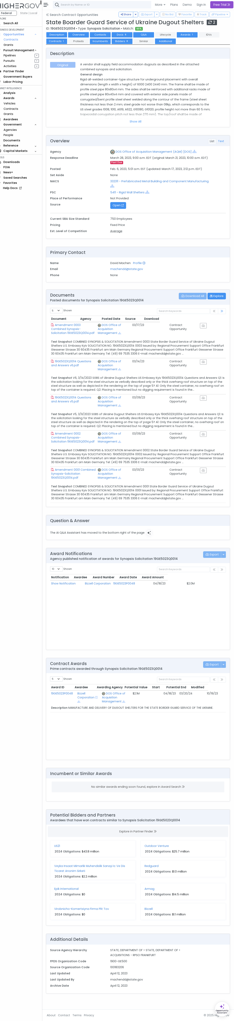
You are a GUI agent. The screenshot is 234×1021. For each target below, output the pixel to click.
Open (121, 205)
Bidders (127, 41)
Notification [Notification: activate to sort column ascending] (65, 585)
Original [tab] (67, 65)
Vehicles (15, 103)
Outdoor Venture (159, 854)
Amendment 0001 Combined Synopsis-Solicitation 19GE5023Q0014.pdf (86, 480)
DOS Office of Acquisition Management (139, 327)
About (56, 1015)
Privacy (94, 1015)
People (14, 135)
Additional (171, 41)
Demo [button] (187, 5)
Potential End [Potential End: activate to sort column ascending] (194, 695)
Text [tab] (221, 141)
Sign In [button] (201, 5)
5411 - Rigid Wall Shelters (131, 192)
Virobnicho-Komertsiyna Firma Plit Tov (87, 917)
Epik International (72, 897)
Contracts (16, 39)
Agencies (15, 130)
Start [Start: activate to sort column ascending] (174, 695)
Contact (70, 1015)
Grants (14, 45)
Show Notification (69, 591)
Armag (152, 897)
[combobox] (117, 5)
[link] (222, 311)
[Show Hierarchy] (198, 151)
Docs (127, 34)
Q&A (149, 34)
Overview (84, 34)
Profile (143, 263)
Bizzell (151, 917)
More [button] (159, 5)
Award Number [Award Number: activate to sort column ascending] (138, 585)
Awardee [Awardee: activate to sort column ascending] (97, 585)
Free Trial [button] (221, 5)
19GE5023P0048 (138, 591)
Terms (82, 1015)
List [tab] (212, 141)
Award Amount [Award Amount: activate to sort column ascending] (203, 585)
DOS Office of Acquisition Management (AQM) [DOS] (157, 152)
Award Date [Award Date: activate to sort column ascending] (171, 585)
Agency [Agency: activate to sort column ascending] (126, 319)
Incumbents (105, 41)
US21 (63, 854)
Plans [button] (174, 5)
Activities (15, 66)
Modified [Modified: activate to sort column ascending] (215, 695)
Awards (192, 34)
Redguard (154, 874)
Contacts (106, 34)
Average (120, 231)
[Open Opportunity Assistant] (222, 1009)
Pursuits (14, 61)
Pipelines (15, 55)
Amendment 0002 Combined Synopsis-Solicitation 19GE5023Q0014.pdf (86, 443)
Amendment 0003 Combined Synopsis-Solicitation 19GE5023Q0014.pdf (86, 327)
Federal (12, 13)
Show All (138, 121)
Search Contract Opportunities (77, 15)
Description (62, 34)
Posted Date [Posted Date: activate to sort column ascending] (170, 319)
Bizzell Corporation (104, 591)
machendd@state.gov (130, 269)
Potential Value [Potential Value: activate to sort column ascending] (153, 695)
